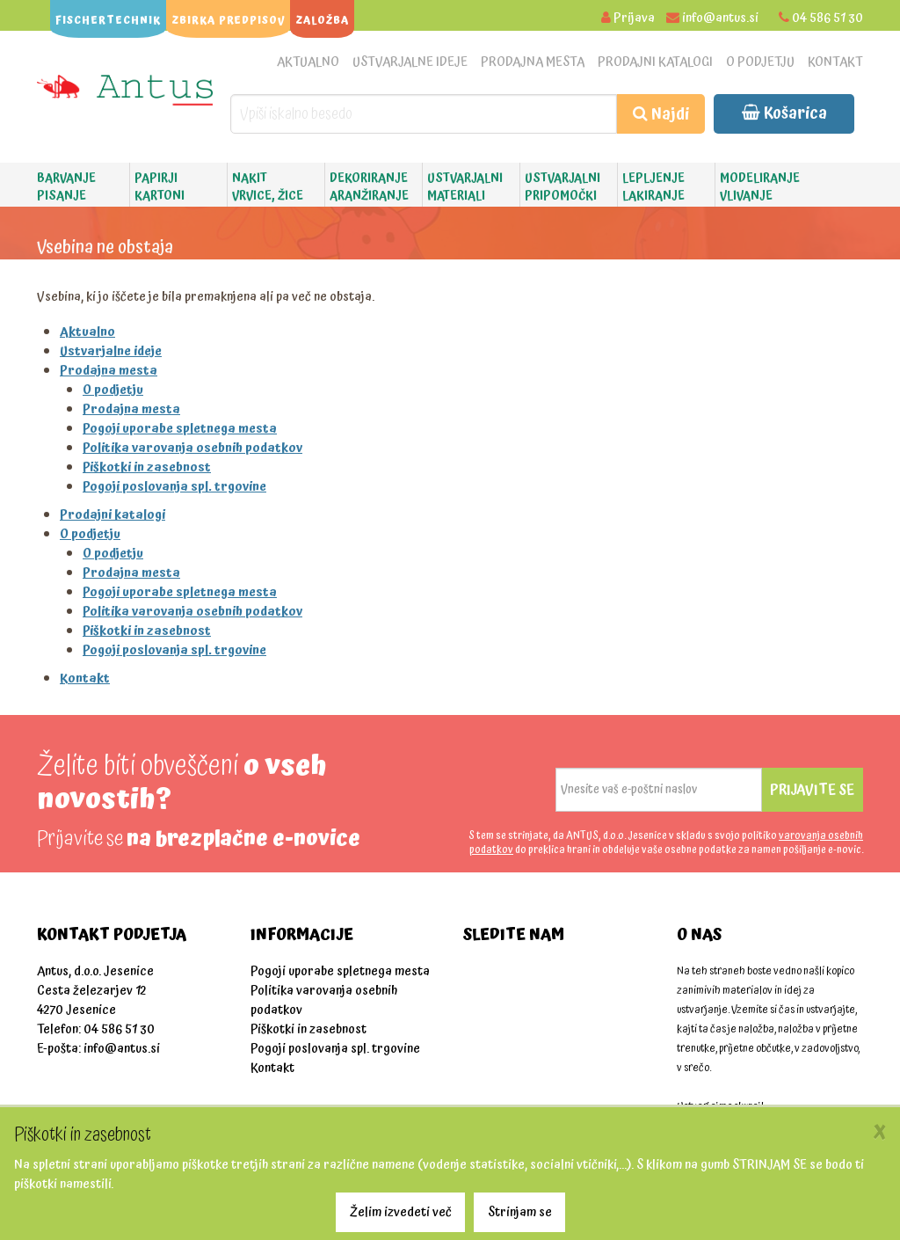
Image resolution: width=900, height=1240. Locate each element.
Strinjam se (520, 1212)
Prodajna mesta (532, 62)
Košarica (784, 113)
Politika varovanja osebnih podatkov (192, 448)
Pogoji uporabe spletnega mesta (180, 429)
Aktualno (308, 62)
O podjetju (760, 62)
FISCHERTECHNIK (108, 20)
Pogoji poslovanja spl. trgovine (174, 487)
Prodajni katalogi (655, 62)
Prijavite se (812, 789)
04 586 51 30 (827, 18)
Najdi (661, 114)
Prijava (634, 18)
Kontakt (835, 62)
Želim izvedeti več (401, 1212)
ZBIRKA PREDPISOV (228, 20)
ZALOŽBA (322, 20)
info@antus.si (720, 18)
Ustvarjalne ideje (410, 62)
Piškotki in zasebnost (147, 467)
